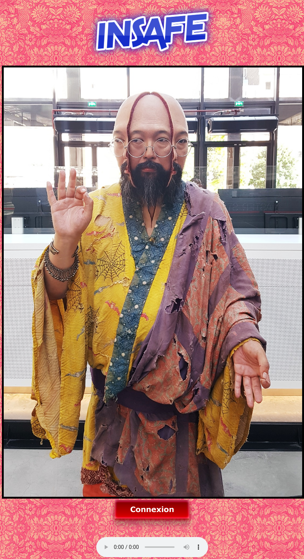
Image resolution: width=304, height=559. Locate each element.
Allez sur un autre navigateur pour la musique (152, 547)
